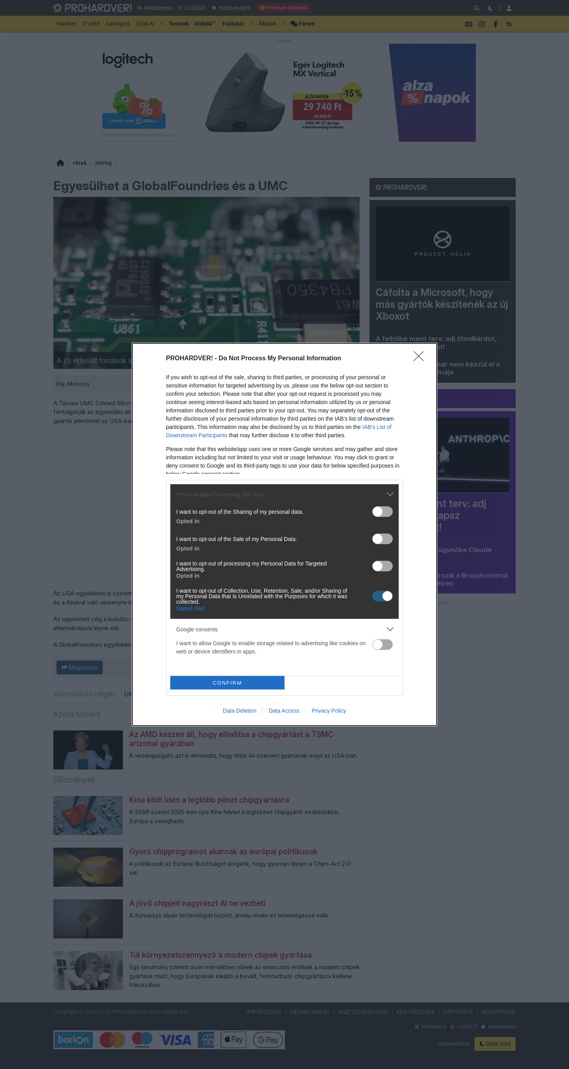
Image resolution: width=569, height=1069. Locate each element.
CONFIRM (227, 683)
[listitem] (284, 494)
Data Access (284, 711)
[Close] (421, 358)
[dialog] (284, 534)
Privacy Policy (329, 711)
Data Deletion (239, 711)
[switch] (382, 511)
